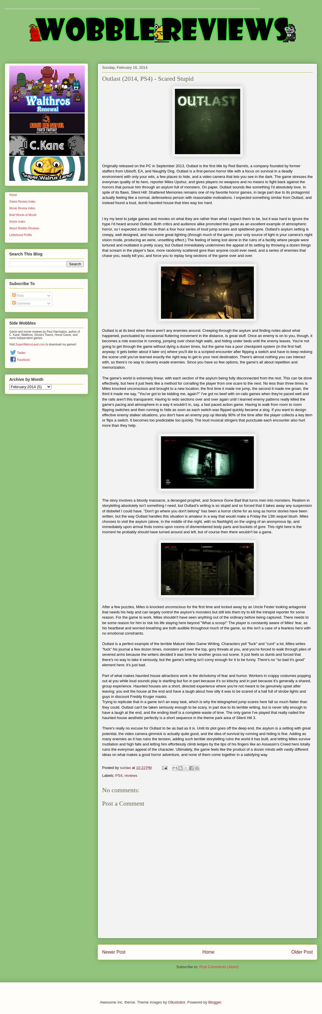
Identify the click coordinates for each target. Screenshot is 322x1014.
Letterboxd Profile (20, 235)
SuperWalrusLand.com (30, 344)
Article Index (17, 221)
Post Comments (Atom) (218, 967)
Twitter (21, 352)
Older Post (302, 952)
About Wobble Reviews (24, 228)
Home (208, 952)
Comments (21, 303)
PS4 (119, 775)
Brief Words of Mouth (23, 215)
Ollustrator (176, 1002)
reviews (130, 775)
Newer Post (114, 952)
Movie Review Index (22, 208)
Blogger (214, 1002)
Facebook (23, 359)
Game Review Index (22, 201)
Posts (18, 295)
